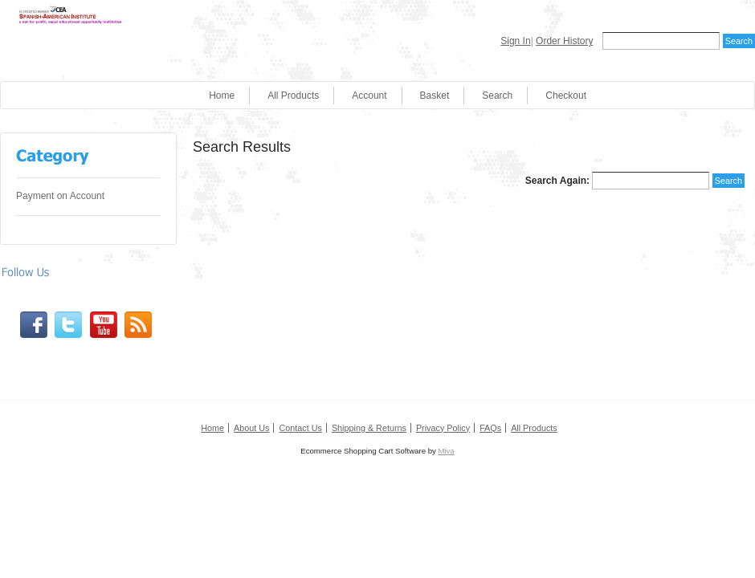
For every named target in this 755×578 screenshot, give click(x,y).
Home (222, 95)
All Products (293, 95)
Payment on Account (60, 195)
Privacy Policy (443, 428)
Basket (435, 95)
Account (369, 95)
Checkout (565, 95)
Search (497, 95)
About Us (251, 428)
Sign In (515, 41)
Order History (564, 41)
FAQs (490, 428)
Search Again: (557, 180)
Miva (446, 450)
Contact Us (300, 428)
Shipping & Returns (369, 428)
